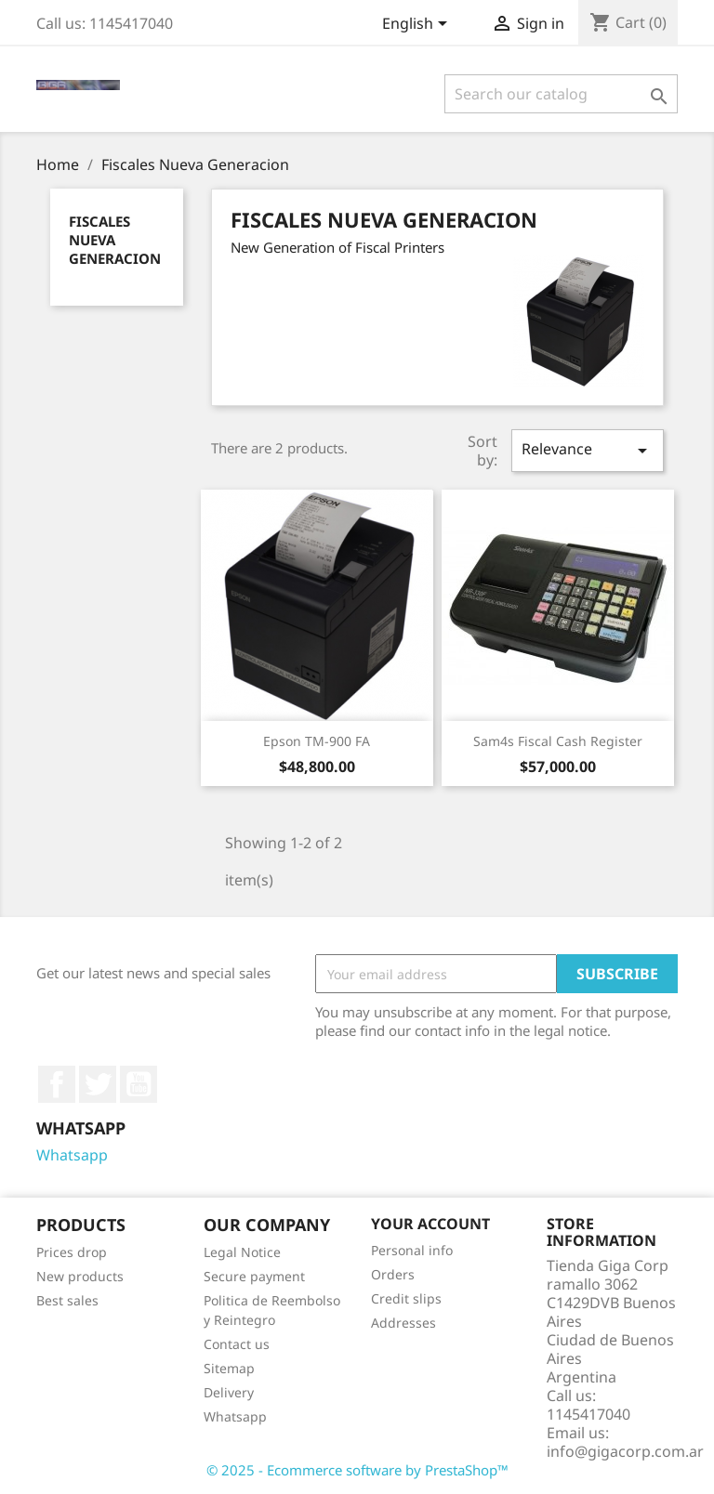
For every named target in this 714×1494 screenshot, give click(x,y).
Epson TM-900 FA (316, 741)
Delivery (229, 1392)
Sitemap (229, 1368)
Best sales (67, 1300)
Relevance (588, 450)
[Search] (561, 93)
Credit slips (406, 1298)
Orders (393, 1274)
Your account (430, 1223)
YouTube (138, 1084)
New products (80, 1276)
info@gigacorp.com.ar (625, 1451)
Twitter (97, 1084)
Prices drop (71, 1252)
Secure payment (254, 1276)
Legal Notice (242, 1252)
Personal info (412, 1250)
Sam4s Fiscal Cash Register (557, 741)
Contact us (237, 1344)
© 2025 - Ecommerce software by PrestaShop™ (357, 1470)
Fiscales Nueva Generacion (115, 240)
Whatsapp (72, 1155)
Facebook (56, 1084)
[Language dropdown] (418, 25)
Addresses (403, 1322)
